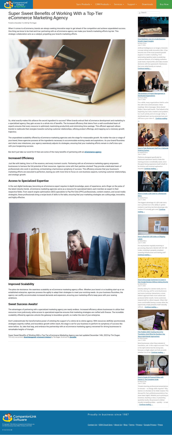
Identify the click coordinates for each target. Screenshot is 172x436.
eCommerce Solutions (44, 337)
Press (160, 425)
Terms (131, 425)
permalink (73, 337)
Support (132, 4)
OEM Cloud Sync (106, 425)
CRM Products (103, 4)
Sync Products (84, 4)
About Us (118, 425)
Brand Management (30, 337)
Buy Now (164, 4)
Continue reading (144, 68)
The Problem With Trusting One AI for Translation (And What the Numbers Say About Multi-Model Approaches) (151, 334)
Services (119, 4)
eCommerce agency (93, 152)
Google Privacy (150, 425)
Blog (125, 425)
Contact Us (92, 425)
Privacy (139, 425)
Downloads (147, 4)
